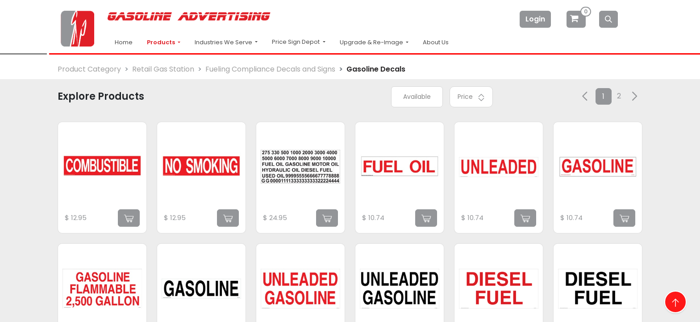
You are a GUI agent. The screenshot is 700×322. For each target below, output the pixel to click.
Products (161, 42)
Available (417, 96)
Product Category (89, 69)
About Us (436, 42)
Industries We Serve (224, 42)
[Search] (608, 19)
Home (124, 42)
